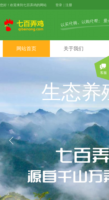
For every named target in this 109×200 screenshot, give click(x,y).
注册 (68, 5)
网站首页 (26, 48)
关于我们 (73, 48)
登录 (58, 5)
